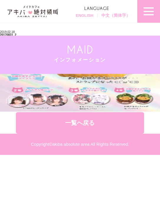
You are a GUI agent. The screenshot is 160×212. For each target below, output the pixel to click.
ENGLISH (84, 15)
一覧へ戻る (80, 123)
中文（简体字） (115, 15)
